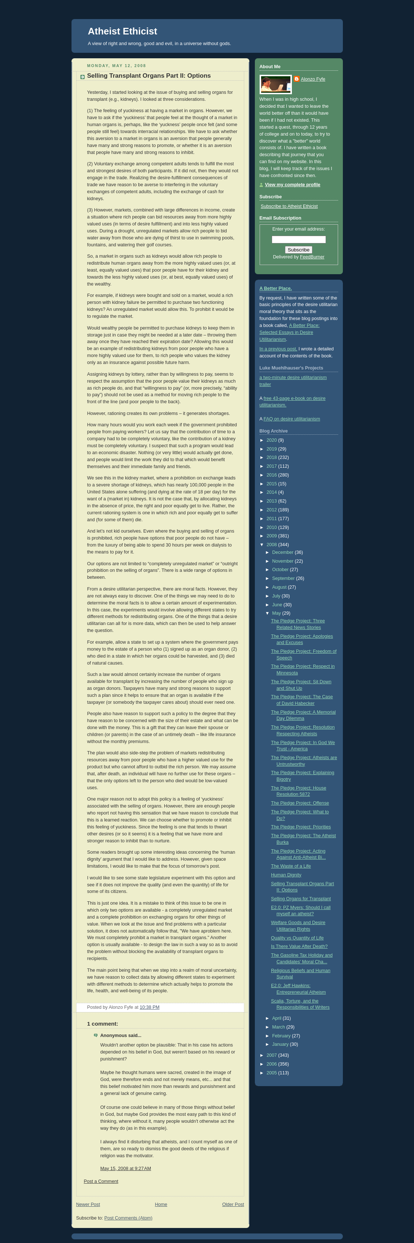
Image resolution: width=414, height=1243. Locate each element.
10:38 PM (150, 1007)
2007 (272, 1055)
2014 (272, 492)
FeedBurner (312, 257)
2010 (272, 527)
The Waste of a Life (291, 866)
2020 (272, 440)
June (277, 604)
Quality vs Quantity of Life (297, 938)
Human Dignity (286, 875)
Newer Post (88, 1204)
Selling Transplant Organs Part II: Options (149, 75)
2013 (272, 501)
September (284, 578)
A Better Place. (276, 288)
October (281, 569)
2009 (272, 535)
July (277, 596)
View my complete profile (292, 184)
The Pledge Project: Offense (300, 803)
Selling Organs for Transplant (301, 898)
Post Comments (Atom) (129, 1218)
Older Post (233, 1204)
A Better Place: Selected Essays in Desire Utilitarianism (290, 332)
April (277, 1018)
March (279, 1027)
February (282, 1035)
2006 (272, 1064)
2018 (272, 457)
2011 (272, 518)
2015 (272, 483)
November (283, 561)
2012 (272, 509)
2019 (272, 449)
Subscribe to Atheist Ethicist (289, 206)
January (281, 1044)
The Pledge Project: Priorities (301, 827)
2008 (272, 544)
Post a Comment (101, 1181)
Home (161, 1204)
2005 (272, 1072)
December (283, 552)
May (277, 613)
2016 (272, 475)
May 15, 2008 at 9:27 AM (125, 1168)
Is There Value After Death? (299, 946)
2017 (272, 466)
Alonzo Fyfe (313, 79)
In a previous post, (278, 349)
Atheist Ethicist (122, 31)
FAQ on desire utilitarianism (292, 419)
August (280, 587)
